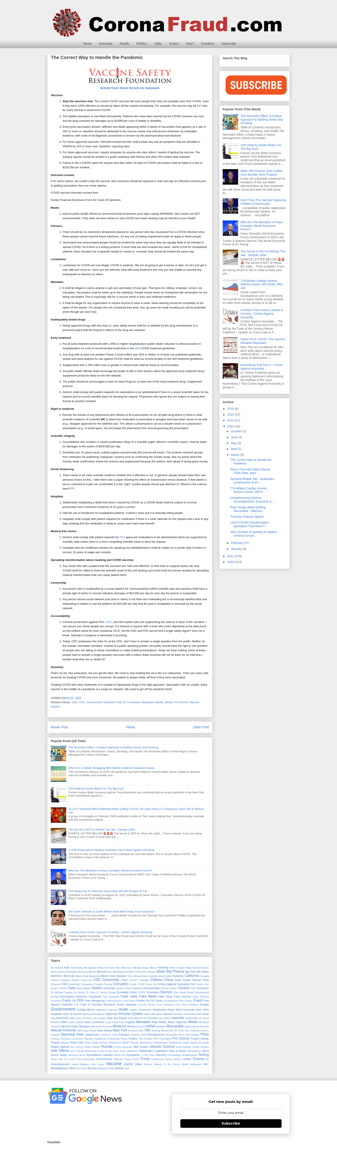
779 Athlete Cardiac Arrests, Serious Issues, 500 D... (249, 490)
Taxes (152, 1055)
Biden (161, 971)
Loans (71, 1022)
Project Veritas (200, 1038)
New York (120, 1030)
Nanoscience (192, 1026)
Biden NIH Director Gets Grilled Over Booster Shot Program (261, 172)
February (237, 543)
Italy (53, 1018)
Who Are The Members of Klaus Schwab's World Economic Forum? (110, 870)
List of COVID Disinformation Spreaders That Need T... (249, 524)
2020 (231, 562)
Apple (182, 967)
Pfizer (204, 1034)
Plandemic (100, 1038)
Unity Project (97, 1064)
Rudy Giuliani (92, 1046)
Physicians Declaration (71, 1039)
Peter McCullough (189, 1034)
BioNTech (57, 976)
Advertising (77, 967)
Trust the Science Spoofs (247, 516)
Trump (145, 1059)
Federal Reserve (114, 1001)
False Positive (201, 996)
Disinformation (152, 988)
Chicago (144, 980)
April (234, 449)
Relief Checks (130, 1042)
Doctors (184, 988)
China (168, 980)
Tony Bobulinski (86, 1059)
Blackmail (94, 976)
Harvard (113, 1009)
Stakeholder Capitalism (153, 1050)
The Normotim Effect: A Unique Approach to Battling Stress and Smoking (113, 747)
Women (92, 1068)
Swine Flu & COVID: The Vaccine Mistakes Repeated (262, 341)
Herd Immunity (185, 1009)
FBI (74, 1000)
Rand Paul (77, 1042)
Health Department (141, 1009)
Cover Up (151, 984)
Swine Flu (120, 1055)
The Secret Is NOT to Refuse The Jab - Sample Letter (101, 829)
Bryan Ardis (164, 976)
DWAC (133, 992)
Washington (196, 1064)
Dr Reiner (79, 992)
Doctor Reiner (170, 988)
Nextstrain (133, 1030)
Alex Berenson (124, 967)
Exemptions (67, 996)
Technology (174, 1055)
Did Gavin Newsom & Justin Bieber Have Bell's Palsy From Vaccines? (111, 911)
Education (153, 992)
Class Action (182, 980)
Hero (199, 1009)
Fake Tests (165, 996)
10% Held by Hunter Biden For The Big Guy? (96, 788)
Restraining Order (179, 1042)
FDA (122, 537)
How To (121, 702)
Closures (56, 984)
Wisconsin (82, 1068)
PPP (155, 1038)
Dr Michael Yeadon (62, 992)
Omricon (205, 1030)
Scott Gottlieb (183, 1046)
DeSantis (109, 988)
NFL (141, 1030)
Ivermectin (62, 1018)
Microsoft (96, 1026)
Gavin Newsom (126, 1004)
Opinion (55, 1034)
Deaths (97, 988)
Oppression (92, 1034)
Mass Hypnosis (177, 1022)
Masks (159, 702)
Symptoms (132, 1055)
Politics (141, 43)
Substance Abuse (77, 1055)
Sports (123, 1051)
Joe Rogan (120, 1018)
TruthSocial (157, 1059)
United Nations (80, 1064)
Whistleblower (59, 1068)
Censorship (110, 980)
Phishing (55, 1039)
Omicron (194, 1030)
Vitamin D (159, 1064)
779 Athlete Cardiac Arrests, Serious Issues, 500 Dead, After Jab (261, 284)
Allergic (137, 967)
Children (156, 980)
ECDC (142, 992)
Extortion (81, 996)
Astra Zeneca (58, 971)
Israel (205, 1014)
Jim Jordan (99, 1018)
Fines (132, 1000)
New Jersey (90, 1030)
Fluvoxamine (171, 1000)
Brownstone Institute (145, 976)
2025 (231, 408)
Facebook (95, 996)
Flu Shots (157, 1000)
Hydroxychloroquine (93, 1014)
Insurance (177, 1014)
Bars (109, 972)
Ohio (187, 1030)
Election (166, 992)
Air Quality (90, 967)
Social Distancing (86, 1050)
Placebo (88, 1038)
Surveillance (94, 1055)
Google (204, 1004)
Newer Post (59, 727)
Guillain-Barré (85, 1009)
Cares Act (86, 980)
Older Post (201, 727)
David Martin (83, 988)
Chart (124, 980)
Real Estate (92, 1042)
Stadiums (132, 1050)
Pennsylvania (155, 1034)
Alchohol (110, 968)
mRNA (150, 1026)
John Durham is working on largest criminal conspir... (253, 533)
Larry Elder (164, 1018)
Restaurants (161, 1042)
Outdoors (105, 1034)
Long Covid (111, 1022)
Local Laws (83, 1022)
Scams (174, 43)
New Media (105, 1030)
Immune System (130, 1014)
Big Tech (190, 971)
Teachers (161, 1055)
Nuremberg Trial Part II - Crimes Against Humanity (261, 366)
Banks (92, 971)
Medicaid (204, 1022)
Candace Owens (69, 980)
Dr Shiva (90, 992)
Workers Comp (106, 1068)
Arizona (197, 967)
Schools (155, 1046)
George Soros (155, 1005)
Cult (192, 984)
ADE (67, 967)
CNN (64, 984)
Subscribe (228, 43)
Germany (169, 1004)
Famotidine (56, 1001)
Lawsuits (177, 1018)
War (169, 1064)
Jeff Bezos (87, 1018)
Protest (55, 1042)
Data (71, 988)
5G (52, 967)
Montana (140, 1026)
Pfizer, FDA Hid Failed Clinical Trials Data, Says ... (250, 471)
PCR (143, 1034)
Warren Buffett (180, 1064)
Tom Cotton (70, 1059)
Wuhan (119, 1068)
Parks (115, 1035)
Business (178, 976)
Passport (124, 1034)
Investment (190, 1014)
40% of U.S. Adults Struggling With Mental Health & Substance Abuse (111, 768)
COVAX (141, 984)
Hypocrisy (111, 1014)
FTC (76, 1004)
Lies (64, 1022)
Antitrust (174, 968)
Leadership (191, 1018)
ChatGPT (133, 980)
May (234, 443)
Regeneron (115, 1042)
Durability (123, 992)
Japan (78, 1018)
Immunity (105, 43)
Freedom (207, 43)
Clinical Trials (200, 980)
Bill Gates (203, 971)
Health (124, 43)
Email (190, 992)
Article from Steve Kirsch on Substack (129, 88)
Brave (130, 976)
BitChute (69, 976)
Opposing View (72, 1034)
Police (124, 1038)
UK (207, 1059)
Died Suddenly (134, 988)
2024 (231, 414)
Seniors (204, 1046)
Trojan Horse (131, 1059)
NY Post (179, 1030)
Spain (116, 1051)
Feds (125, 1001)
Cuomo (200, 984)
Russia (117, 1047)
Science (169, 1046)
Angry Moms (149, 967)
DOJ (193, 988)
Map (155, 1022)
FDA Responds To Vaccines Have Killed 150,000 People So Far (107, 891)
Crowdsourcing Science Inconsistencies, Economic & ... (252, 499)
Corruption (121, 984)
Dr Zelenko (102, 992)
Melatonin (55, 1026)
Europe (55, 996)
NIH (137, 348)
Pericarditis (171, 1034)
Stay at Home (178, 1050)
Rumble (107, 1046)
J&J (72, 1018)
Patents (135, 1034)
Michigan (84, 1026)
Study (63, 1055)
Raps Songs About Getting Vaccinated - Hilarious (248, 509)
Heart (170, 1009)
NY (171, 1030)
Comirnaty (74, 984)
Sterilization (194, 1050)
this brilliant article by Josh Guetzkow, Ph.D (93, 630)
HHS (206, 1009)
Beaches (123, 971)
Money (131, 1026)
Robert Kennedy (199, 1042)
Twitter (187, 1059)
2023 (231, 420)
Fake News (147, 996)
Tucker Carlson (173, 1059)
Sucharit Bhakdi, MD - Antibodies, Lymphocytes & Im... (252, 480)
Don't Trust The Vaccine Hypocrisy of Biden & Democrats (263, 201)
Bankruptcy (82, 972)
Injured (167, 1014)
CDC (109, 622)
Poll (141, 1038)
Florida (140, 1000)
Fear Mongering (95, 1000)
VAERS (55, 706)
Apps (189, 967)
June (234, 437)
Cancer (55, 980)
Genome (142, 1005)
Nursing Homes (160, 1030)
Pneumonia (113, 1038)
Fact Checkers (111, 996)
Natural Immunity (63, 1030)
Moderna (119, 1026)
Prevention (165, 1038)
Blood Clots (108, 976)
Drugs (112, 992)
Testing (203, 1055)
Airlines (101, 967)
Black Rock (81, 976)
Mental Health (69, 1026)
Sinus (73, 1051)
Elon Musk (180, 992)
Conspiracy (87, 984)
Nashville (204, 1026)
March (235, 455)
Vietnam (148, 1064)
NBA (80, 1030)
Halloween (101, 1009)
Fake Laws (129, 996)
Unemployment (60, 1064)
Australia (71, 971)
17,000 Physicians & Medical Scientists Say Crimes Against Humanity (111, 850)
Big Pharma (175, 971)
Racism (65, 1042)
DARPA (63, 988)
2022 (231, 426)
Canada (204, 976)
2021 (231, 556)
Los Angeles (127, 1022)
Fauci (67, 1000)
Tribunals (118, 1059)
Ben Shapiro (149, 971)
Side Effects (60, 1050)
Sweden (108, 1055)
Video (138, 1064)
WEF (206, 1064)
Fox (181, 1000)
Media (168, 702)
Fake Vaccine (182, 996)
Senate (195, 1047)
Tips (60, 1059)
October (236, 431)
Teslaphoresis (189, 1055)
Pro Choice (181, 702)
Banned (102, 971)
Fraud (197, 1000)
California (192, 976)
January (236, 549)
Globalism (194, 1005)
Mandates (147, 702)
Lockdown (133, 702)
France (188, 1000)
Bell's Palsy (135, 971)
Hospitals (109, 702)
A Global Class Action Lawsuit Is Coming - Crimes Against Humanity (110, 932)
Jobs (158, 43)
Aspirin (205, 968)
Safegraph (127, 1047)
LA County (150, 1018)
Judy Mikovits (135, 1018)
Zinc (127, 1068)
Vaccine (194, 702)
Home (87, 43)
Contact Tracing (103, 984)
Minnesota (107, 1026)
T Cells (144, 1055)
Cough (133, 984)
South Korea (105, 1050)
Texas (54, 1059)
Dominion (203, 988)
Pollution (148, 1039)
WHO (72, 1068)
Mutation (161, 1026)
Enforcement (202, 992)
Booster (121, 976)
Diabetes (120, 988)
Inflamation (156, 1014)
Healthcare (159, 1009)
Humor (77, 1014)
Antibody (163, 967)
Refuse (104, 1042)
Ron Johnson (77, 1047)
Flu (148, 1000)
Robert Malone (60, 1046)
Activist (59, 967)
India (146, 1014)
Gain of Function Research (98, 1004)
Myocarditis (175, 1026)
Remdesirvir (146, 1042)
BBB (115, 972)
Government (94, 702)
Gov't (190, 43)
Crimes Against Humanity (173, 984)
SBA (136, 1046)
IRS (199, 1014)
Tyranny (198, 1059)
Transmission (103, 1059)
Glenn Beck (181, 1005)
